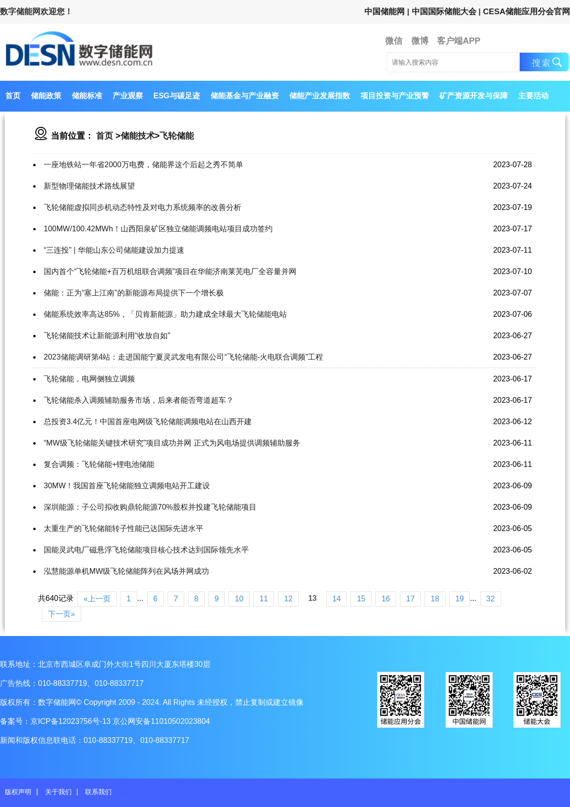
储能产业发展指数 (319, 96)
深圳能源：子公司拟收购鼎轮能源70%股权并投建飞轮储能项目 (150, 507)
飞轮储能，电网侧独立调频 (89, 379)
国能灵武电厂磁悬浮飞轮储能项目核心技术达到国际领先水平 (146, 550)
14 (336, 599)
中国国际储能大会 (444, 11)
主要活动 (533, 96)
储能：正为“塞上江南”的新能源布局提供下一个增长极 (134, 293)
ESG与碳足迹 (176, 96)
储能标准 (87, 96)
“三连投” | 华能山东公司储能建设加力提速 (114, 250)
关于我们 (58, 792)
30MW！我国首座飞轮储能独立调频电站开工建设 (127, 486)
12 (288, 599)
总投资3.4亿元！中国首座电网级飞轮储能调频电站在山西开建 (148, 422)
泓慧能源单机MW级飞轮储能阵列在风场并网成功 (126, 571)
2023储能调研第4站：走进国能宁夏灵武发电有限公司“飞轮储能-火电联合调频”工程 (183, 357)
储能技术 (138, 136)
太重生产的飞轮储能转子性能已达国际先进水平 (123, 528)
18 (435, 599)
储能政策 (46, 96)
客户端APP (458, 41)
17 (410, 599)
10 (239, 599)
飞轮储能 (177, 136)
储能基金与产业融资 (244, 96)
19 (460, 599)
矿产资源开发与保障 (473, 96)
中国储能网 (384, 11)
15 (361, 599)
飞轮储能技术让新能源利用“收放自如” (107, 336)
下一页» (61, 614)
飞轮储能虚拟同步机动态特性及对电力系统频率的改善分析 (142, 207)
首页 (12, 96)
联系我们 (98, 792)
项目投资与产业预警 (395, 96)
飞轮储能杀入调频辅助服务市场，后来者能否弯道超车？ (139, 400)
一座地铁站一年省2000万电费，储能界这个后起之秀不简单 (143, 165)
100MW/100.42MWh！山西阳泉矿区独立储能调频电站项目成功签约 (158, 229)
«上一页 (97, 599)
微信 (393, 41)
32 (490, 599)
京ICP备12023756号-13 (71, 721)
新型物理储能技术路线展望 (89, 186)
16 (385, 599)
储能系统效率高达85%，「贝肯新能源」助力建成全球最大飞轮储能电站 (165, 314)
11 (263, 599)
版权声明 (18, 792)
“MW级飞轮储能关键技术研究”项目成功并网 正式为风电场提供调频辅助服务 (172, 443)
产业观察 (128, 96)
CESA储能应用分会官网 (526, 11)
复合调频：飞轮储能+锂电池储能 (99, 464)
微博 (419, 41)
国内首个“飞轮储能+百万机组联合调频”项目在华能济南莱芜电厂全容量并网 (170, 271)
